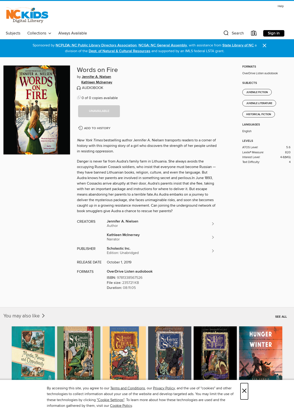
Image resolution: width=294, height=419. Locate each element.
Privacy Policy (164, 388)
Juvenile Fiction (257, 92)
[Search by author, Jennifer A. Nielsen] (161, 223)
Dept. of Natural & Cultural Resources (119, 51)
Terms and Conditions (127, 388)
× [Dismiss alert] (264, 45)
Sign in (274, 33)
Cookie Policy (121, 405)
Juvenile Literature (259, 103)
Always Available (72, 33)
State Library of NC (238, 45)
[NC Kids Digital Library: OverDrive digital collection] (27, 15)
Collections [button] (39, 33)
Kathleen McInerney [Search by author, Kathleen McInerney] (96, 82)
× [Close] (244, 391)
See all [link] (281, 317)
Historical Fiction (258, 114)
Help (281, 6)
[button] (233, 34)
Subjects (13, 33)
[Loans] (254, 34)
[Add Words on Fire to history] (95, 128)
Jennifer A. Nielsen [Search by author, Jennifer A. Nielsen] (96, 77)
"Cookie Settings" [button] (110, 400)
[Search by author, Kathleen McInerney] (161, 237)
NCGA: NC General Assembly (163, 45)
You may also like (24, 316)
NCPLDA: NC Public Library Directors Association (96, 45)
